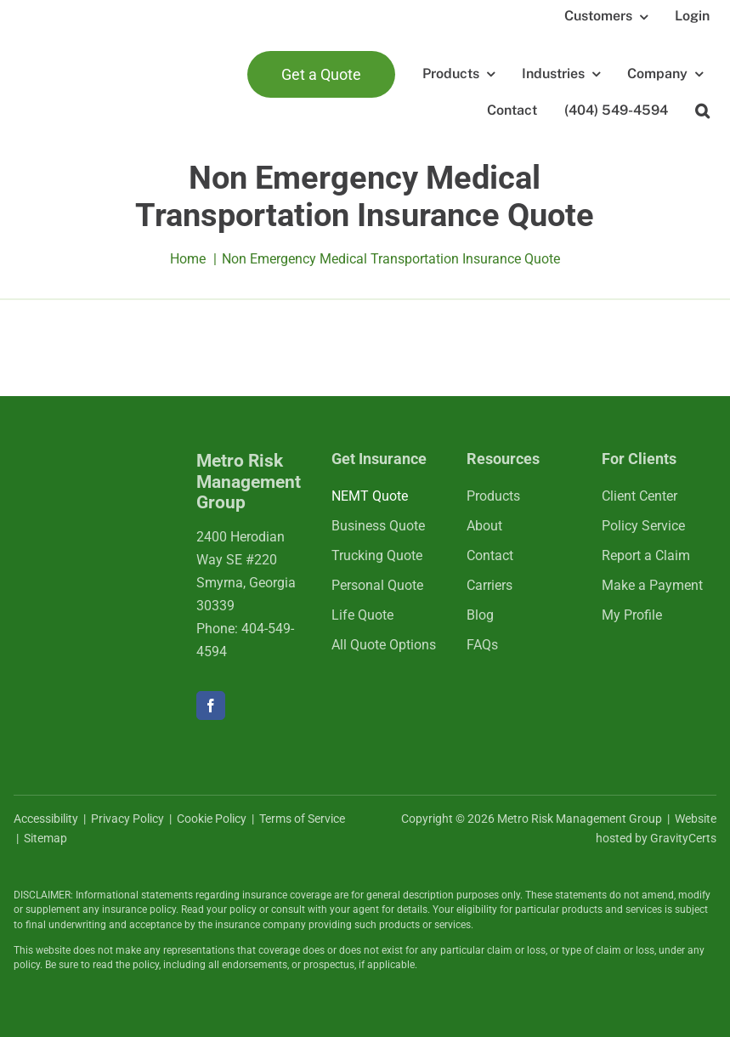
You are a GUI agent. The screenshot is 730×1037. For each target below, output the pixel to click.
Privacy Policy (127, 818)
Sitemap (45, 838)
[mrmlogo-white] (91, 470)
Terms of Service (302, 818)
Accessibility (46, 818)
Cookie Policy (211, 818)
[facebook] (210, 705)
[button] (702, 111)
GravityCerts (683, 838)
